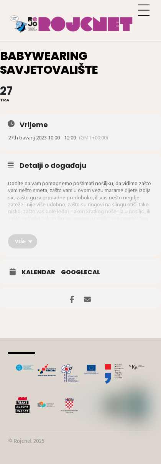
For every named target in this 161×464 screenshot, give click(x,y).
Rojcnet (23, 441)
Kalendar (38, 272)
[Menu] (144, 10)
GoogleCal (80, 272)
